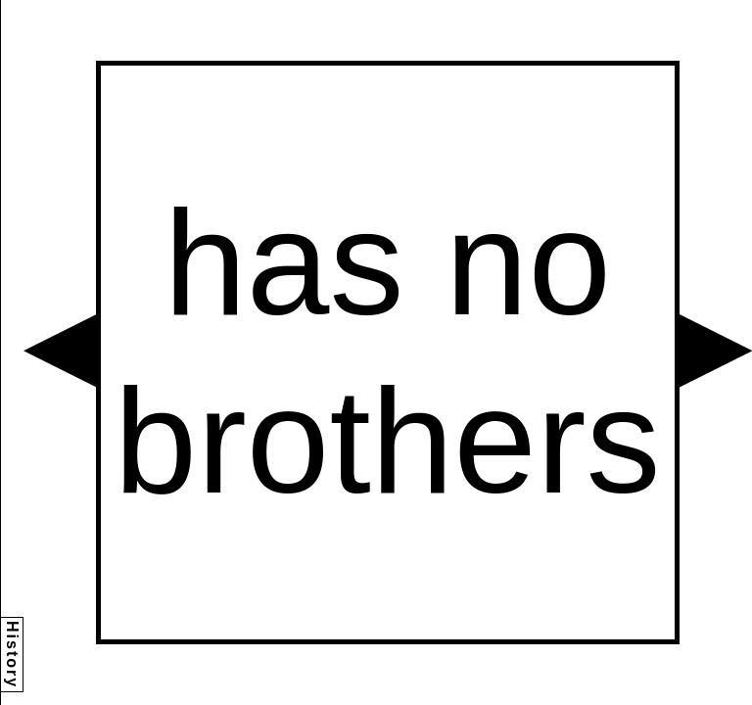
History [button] (12, 654)
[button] (60, 350)
